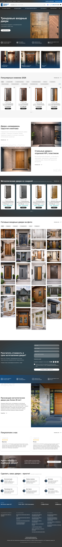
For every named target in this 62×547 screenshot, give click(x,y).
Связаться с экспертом (54, 461)
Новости (14, 1)
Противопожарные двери (31, 8)
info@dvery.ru (58, 504)
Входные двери (17, 8)
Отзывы (18, 1)
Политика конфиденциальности (31, 537)
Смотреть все (5, 30)
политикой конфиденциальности (52, 365)
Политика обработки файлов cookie (31, 538)
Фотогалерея (43, 8)
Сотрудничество (9, 1)
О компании (3, 1)
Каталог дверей (6, 8)
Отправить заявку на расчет (46, 369)
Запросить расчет (58, 1)
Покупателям (53, 8)
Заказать (7, 108)
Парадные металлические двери (23, 520)
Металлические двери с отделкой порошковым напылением (52, 518)
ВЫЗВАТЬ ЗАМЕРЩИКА (50, 1)
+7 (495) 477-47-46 (44, 504)
